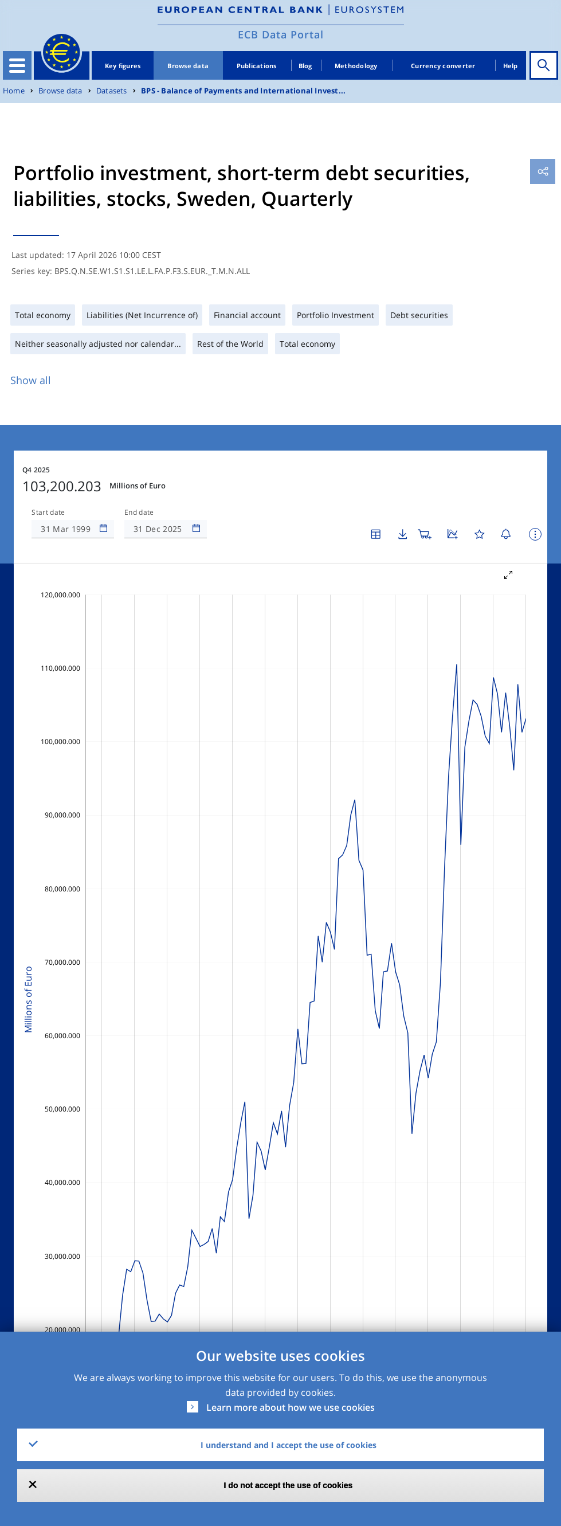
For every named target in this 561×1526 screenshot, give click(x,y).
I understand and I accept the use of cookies (288, 1444)
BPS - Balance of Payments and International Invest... (243, 91)
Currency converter (443, 65)
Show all (30, 380)
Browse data (188, 65)
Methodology (356, 65)
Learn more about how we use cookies (290, 1407)
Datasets (111, 91)
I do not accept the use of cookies (288, 1485)
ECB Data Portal (281, 34)
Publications (257, 65)
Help (510, 65)
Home (14, 91)
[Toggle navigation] (17, 65)
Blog (305, 65)
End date (139, 512)
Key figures (123, 65)
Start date (48, 512)
